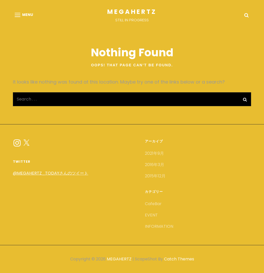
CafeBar (153, 204)
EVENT (151, 215)
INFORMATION (159, 226)
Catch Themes (179, 259)
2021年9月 (154, 153)
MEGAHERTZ (131, 11)
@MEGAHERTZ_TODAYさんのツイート (50, 173)
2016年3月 (154, 165)
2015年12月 (155, 176)
